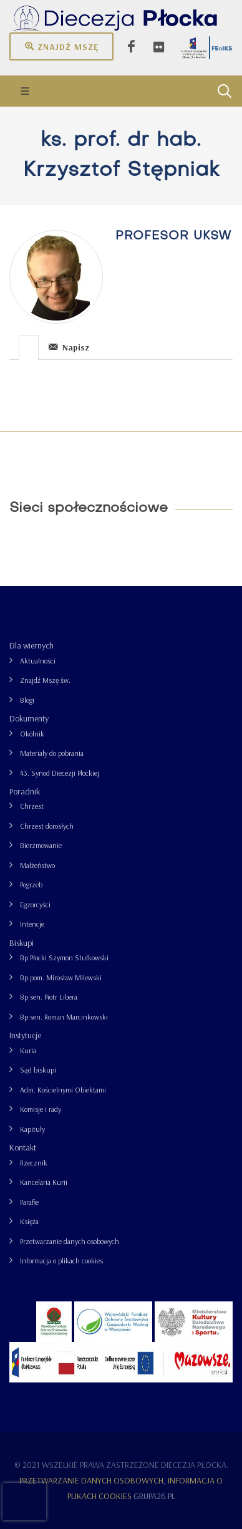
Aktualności (38, 660)
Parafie (29, 1202)
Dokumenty (29, 718)
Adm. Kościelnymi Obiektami (63, 1089)
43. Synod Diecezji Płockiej (59, 773)
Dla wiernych (31, 645)
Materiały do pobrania (52, 753)
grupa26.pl (154, 1496)
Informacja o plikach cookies (61, 1260)
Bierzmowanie (41, 845)
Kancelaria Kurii (43, 1182)
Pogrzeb (31, 884)
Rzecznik (33, 1162)
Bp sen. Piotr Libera (48, 996)
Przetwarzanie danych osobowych (69, 1241)
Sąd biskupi (38, 1069)
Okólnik (32, 733)
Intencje (32, 923)
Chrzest (32, 806)
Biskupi (21, 942)
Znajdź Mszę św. (45, 680)
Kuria (28, 1050)
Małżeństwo (37, 865)
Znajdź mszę (61, 46)
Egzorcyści (35, 904)
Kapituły (32, 1129)
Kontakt (22, 1147)
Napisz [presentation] (69, 347)
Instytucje (25, 1035)
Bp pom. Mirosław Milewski (61, 977)
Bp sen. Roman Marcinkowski (64, 1016)
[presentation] (29, 347)
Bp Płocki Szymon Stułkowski (64, 957)
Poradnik (24, 791)
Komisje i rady (40, 1109)
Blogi (27, 700)
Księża (29, 1221)
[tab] (29, 346)
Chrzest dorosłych (47, 826)
